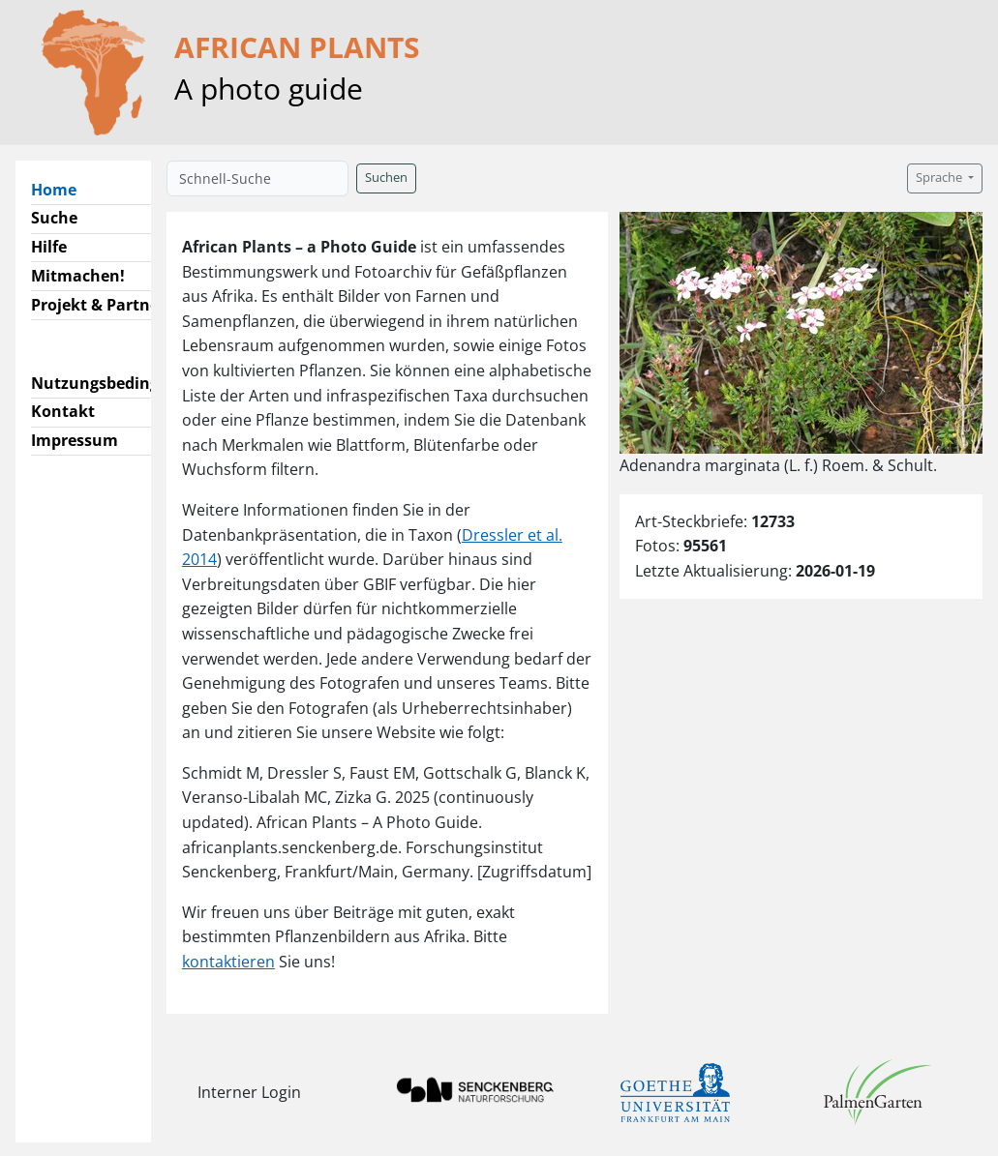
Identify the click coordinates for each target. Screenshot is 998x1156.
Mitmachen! (78, 275)
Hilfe (49, 246)
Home (61, 188)
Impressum (74, 440)
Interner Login (249, 1092)
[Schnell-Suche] (257, 178)
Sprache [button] (940, 177)
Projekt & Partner (98, 304)
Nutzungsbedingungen (119, 383)
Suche (54, 217)
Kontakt (63, 411)
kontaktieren (228, 961)
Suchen (386, 177)
